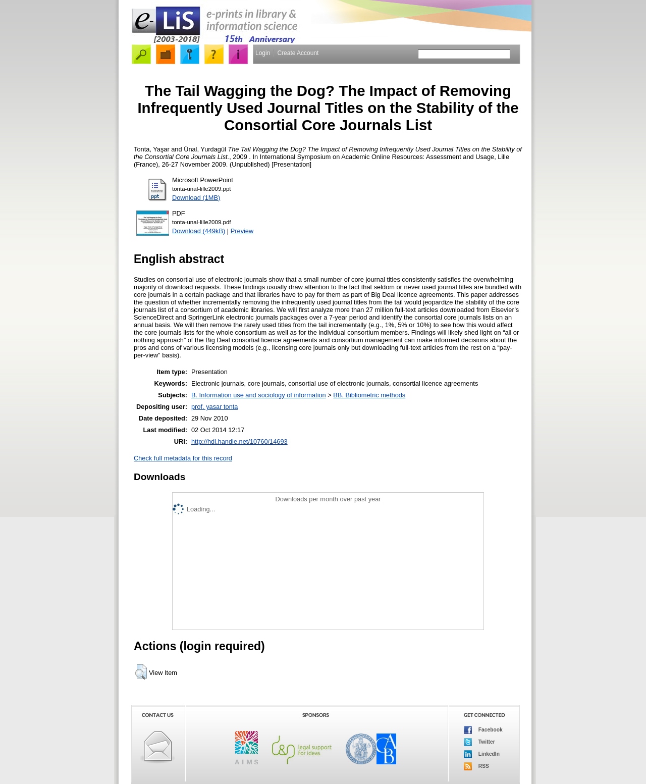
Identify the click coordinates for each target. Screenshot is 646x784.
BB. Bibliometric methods (369, 395)
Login (262, 53)
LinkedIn (482, 754)
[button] (141, 672)
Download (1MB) (196, 197)
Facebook (483, 730)
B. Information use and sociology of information (258, 395)
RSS (476, 766)
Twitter (479, 742)
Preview (242, 231)
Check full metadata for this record (183, 458)
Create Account (297, 53)
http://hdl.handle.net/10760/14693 (239, 441)
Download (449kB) (198, 231)
